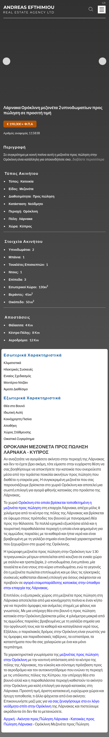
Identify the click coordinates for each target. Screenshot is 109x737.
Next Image (102, 61)
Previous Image (6, 61)
